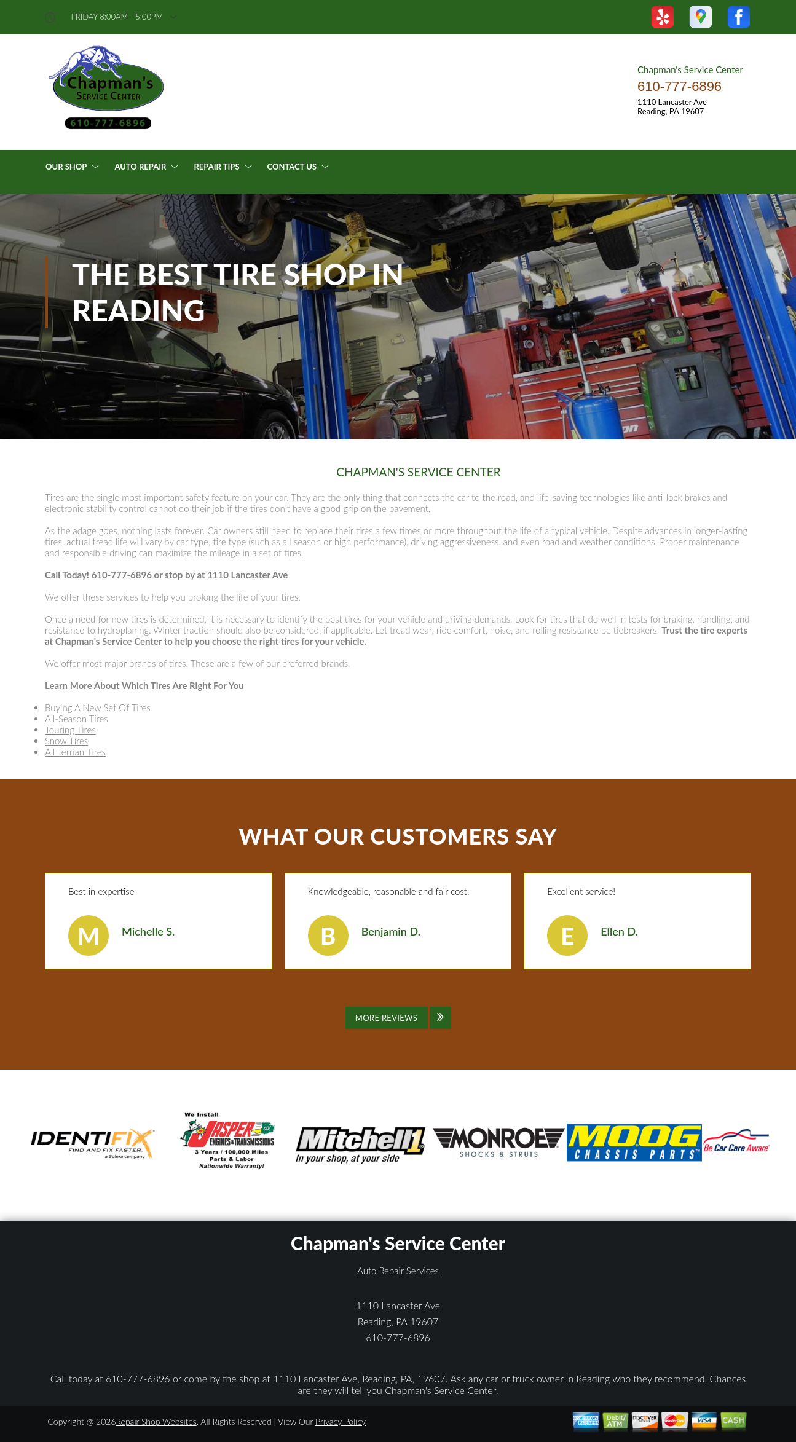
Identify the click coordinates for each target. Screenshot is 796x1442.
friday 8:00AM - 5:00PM (117, 17)
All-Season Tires (76, 718)
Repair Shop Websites (156, 1421)
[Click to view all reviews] (398, 1018)
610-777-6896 (679, 86)
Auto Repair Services (398, 1270)
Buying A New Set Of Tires (98, 707)
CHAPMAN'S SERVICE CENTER (418, 472)
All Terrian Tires (75, 751)
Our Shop (66, 166)
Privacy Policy (340, 1421)
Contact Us (292, 166)
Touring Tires (70, 729)
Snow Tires (66, 740)
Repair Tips (216, 166)
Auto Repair (140, 166)
